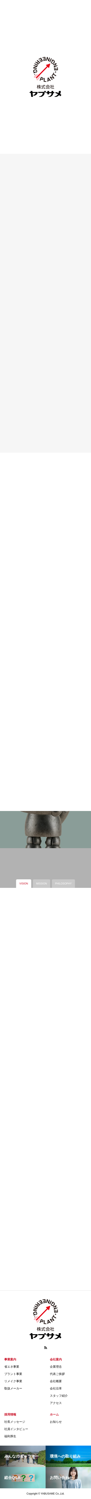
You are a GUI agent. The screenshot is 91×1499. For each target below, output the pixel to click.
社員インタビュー (16, 1429)
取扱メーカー (13, 1388)
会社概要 (56, 1381)
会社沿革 (56, 1388)
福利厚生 (10, 1436)
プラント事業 (13, 1374)
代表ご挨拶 (57, 1374)
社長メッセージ (14, 1421)
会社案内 (56, 1359)
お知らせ (56, 1421)
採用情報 (10, 1414)
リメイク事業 (13, 1381)
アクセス (56, 1403)
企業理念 (56, 1366)
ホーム (54, 1414)
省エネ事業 (11, 1366)
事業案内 (10, 1359)
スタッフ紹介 (59, 1395)
